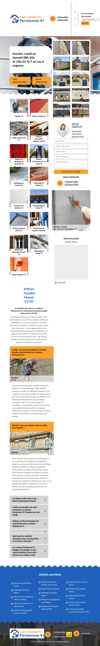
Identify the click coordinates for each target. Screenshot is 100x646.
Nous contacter (41, 80)
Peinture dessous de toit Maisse (78, 583)
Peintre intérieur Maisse (50, 589)
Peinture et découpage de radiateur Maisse (23, 598)
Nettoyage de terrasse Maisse (77, 596)
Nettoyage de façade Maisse (49, 594)
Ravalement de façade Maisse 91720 (49, 607)
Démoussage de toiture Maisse (22, 584)
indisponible (62, 17)
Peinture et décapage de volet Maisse (50, 600)
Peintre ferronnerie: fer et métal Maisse (23, 604)
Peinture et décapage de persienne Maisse (23, 611)
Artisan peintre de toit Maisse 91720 (77, 603)
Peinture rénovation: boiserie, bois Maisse (49, 583)
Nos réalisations (20, 80)
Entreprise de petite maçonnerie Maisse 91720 (79, 610)
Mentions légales (62, 642)
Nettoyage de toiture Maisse (22, 591)
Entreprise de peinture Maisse (77, 590)
